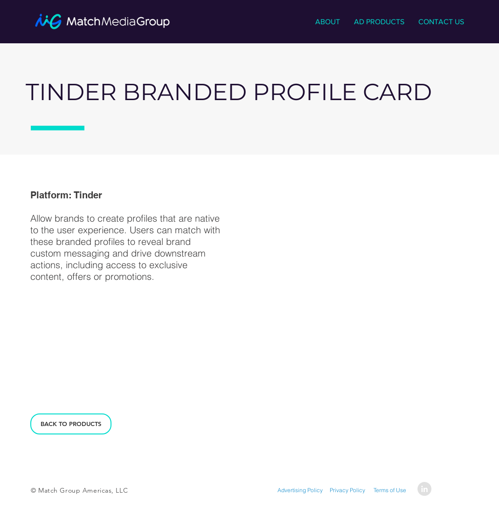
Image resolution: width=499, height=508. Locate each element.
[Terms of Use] (389, 490)
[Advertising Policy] (300, 490)
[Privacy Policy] (347, 490)
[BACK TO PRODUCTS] (70, 423)
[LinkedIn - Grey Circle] (424, 489)
